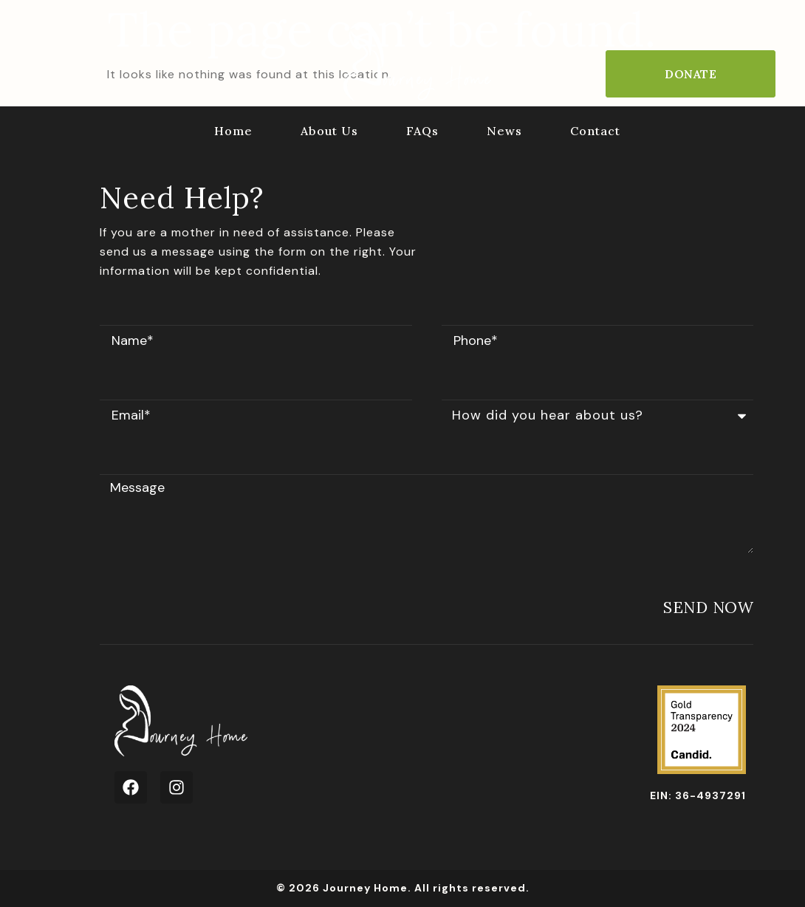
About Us (329, 130)
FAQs (422, 130)
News (504, 130)
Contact (595, 130)
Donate (690, 73)
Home (233, 130)
